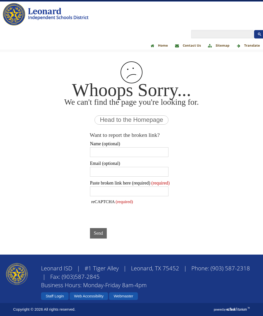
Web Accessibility (89, 296)
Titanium (237, 309)
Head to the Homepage (131, 119)
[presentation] (128, 214)
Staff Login (55, 296)
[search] (222, 34)
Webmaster (123, 296)
